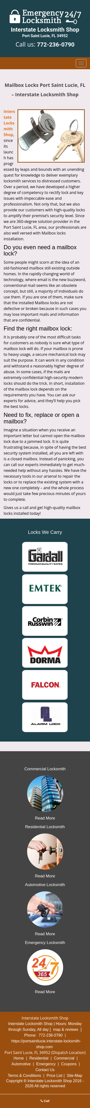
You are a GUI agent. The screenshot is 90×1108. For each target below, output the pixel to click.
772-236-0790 (56, 44)
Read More (45, 818)
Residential (38, 1058)
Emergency (46, 1064)
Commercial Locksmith (45, 769)
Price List (54, 1076)
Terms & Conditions (24, 1076)
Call (45, 1101)
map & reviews (66, 1029)
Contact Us (45, 1070)
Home (19, 1058)
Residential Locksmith (45, 827)
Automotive (21, 1064)
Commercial (64, 1058)
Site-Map (74, 1076)
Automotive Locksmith (45, 884)
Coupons (69, 1064)
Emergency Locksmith (45, 942)
